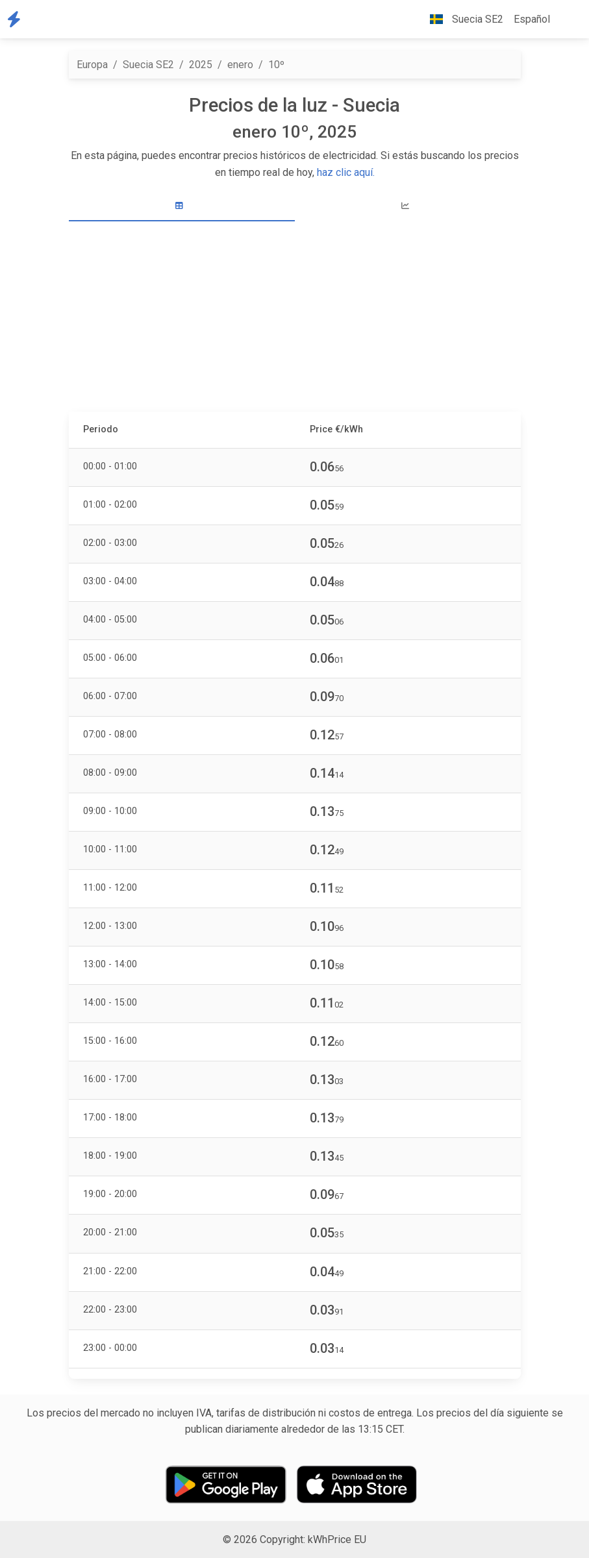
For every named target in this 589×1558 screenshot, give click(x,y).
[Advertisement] (295, 318)
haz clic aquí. (346, 172)
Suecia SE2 (148, 64)
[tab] (182, 206)
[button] (565, 19)
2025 (200, 64)
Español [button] (532, 19)
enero (240, 64)
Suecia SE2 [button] (461, 19)
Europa (92, 64)
